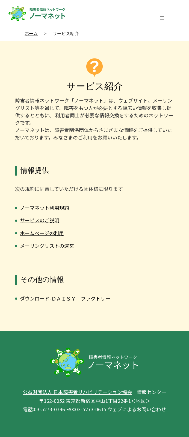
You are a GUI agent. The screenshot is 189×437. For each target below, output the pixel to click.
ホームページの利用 (42, 233)
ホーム (31, 33)
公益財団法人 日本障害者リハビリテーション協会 (77, 391)
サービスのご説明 (39, 220)
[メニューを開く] (162, 18)
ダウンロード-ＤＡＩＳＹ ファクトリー (65, 298)
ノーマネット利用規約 (44, 207)
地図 (141, 400)
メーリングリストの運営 (47, 245)
